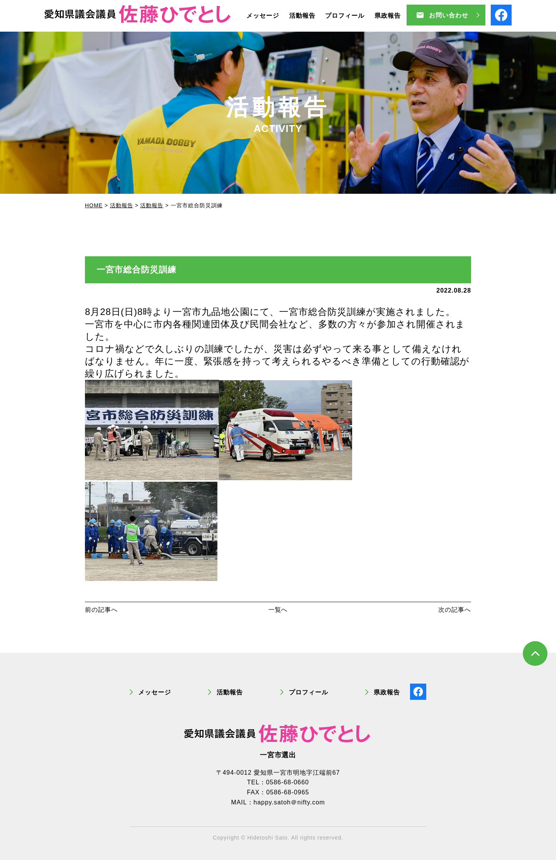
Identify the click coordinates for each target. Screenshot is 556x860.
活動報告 (230, 692)
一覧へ (278, 609)
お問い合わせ (448, 15)
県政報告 (387, 692)
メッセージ (154, 692)
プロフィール (308, 692)
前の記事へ (101, 609)
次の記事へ (454, 609)
